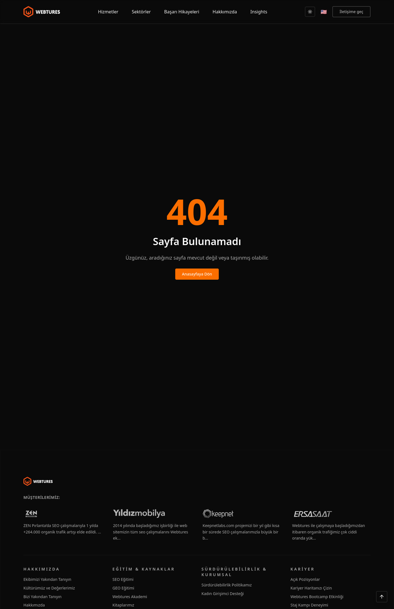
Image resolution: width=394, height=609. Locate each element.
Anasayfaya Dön (197, 274)
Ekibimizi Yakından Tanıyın (47, 579)
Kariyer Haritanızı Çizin (311, 588)
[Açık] (310, 12)
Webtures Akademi (129, 596)
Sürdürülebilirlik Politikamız (226, 585)
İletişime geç (351, 11)
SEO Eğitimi (122, 579)
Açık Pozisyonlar (305, 579)
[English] (323, 12)
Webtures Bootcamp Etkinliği (316, 596)
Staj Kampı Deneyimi (309, 605)
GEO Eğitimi (123, 588)
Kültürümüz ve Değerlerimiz (49, 588)
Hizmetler (108, 12)
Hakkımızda (34, 605)
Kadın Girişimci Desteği (222, 593)
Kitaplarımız (123, 605)
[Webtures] (38, 481)
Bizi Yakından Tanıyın (42, 596)
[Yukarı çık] (381, 596)
